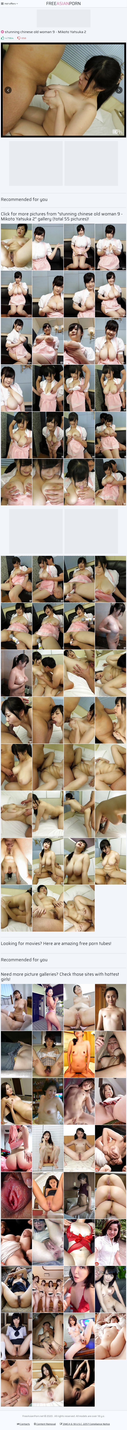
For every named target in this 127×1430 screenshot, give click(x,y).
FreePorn (63, 3)
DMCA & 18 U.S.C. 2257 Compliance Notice (85, 1424)
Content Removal (45, 1424)
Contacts (23, 1424)
